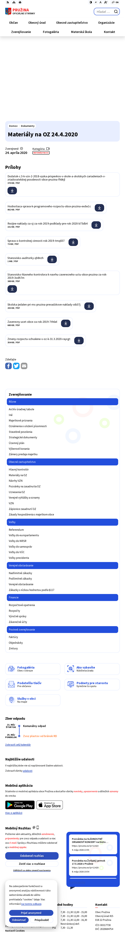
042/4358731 (102, 867)
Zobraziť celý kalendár (18, 665)
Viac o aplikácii (13, 733)
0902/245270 (102, 871)
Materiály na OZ (41, 73)
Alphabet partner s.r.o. (48, 914)
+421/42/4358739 (104, 860)
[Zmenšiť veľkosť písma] (96, 2)
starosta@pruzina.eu (107, 875)
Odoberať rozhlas (32, 776)
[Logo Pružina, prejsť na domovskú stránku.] (20, 11)
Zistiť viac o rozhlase (32, 784)
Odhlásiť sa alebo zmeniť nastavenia (32, 790)
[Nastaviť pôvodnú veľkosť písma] (100, 2)
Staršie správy (77, 802)
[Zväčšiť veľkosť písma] (105, 2)
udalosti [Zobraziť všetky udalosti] (27, 691)
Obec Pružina (42, 918)
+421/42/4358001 (104, 863)
